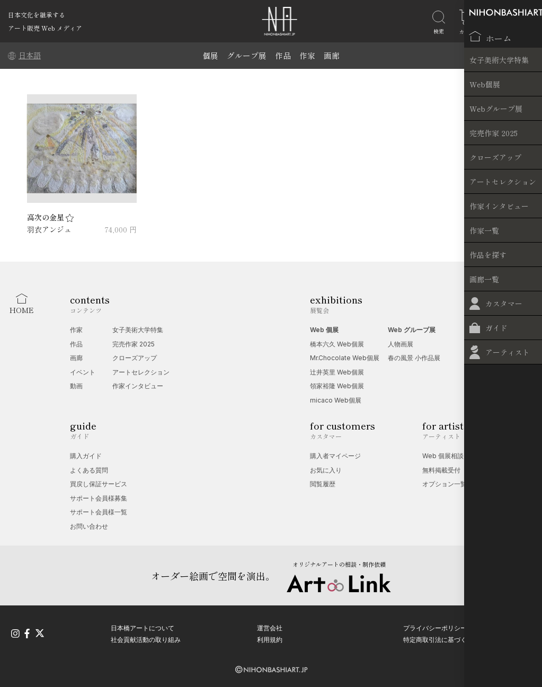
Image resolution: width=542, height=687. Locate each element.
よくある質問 (89, 470)
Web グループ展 (412, 330)
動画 (76, 386)
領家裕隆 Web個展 (337, 386)
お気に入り (326, 470)
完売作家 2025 (133, 344)
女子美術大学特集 (137, 330)
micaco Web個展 (335, 400)
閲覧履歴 (322, 484)
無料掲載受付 (441, 470)
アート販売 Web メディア (45, 27)
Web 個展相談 (443, 456)
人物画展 (400, 344)
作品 (283, 55)
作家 (307, 55)
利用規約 (269, 638)
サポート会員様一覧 (98, 512)
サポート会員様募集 (98, 498)
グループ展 (246, 55)
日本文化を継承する (36, 14)
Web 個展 (324, 330)
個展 (210, 55)
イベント (82, 372)
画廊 (332, 55)
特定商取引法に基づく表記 (441, 638)
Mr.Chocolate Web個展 (344, 358)
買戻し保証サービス (98, 484)
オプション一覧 (444, 484)
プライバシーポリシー (435, 626)
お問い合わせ (89, 526)
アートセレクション (141, 372)
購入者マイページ (335, 456)
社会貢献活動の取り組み (146, 638)
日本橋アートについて (142, 626)
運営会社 (269, 626)
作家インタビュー (137, 386)
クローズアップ (134, 358)
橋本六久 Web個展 (337, 344)
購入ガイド (86, 456)
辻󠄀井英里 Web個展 (337, 372)
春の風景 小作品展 (414, 358)
